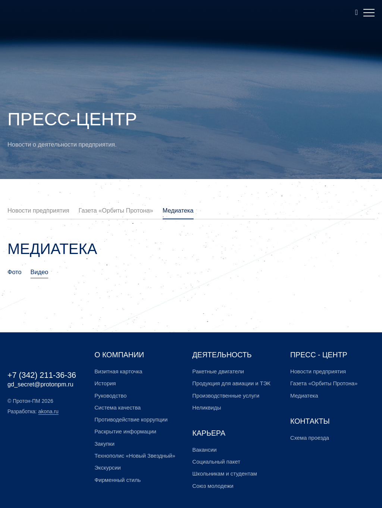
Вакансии (204, 450)
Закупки (104, 444)
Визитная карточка (118, 371)
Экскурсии (107, 468)
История (105, 383)
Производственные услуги (226, 396)
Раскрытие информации (125, 432)
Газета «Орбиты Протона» (116, 210)
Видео (39, 272)
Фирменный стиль (117, 480)
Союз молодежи (213, 486)
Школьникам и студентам (224, 474)
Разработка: (33, 411)
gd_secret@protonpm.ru (40, 384)
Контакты (310, 421)
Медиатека (178, 210)
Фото (14, 272)
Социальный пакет (216, 462)
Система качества (117, 408)
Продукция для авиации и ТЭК (231, 383)
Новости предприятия (38, 210)
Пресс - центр (318, 355)
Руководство (110, 396)
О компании (119, 355)
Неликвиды (206, 408)
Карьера (208, 433)
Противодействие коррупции (130, 420)
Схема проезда (309, 438)
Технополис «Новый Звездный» (134, 456)
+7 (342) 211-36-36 (41, 375)
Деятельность (222, 355)
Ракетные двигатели (218, 371)
